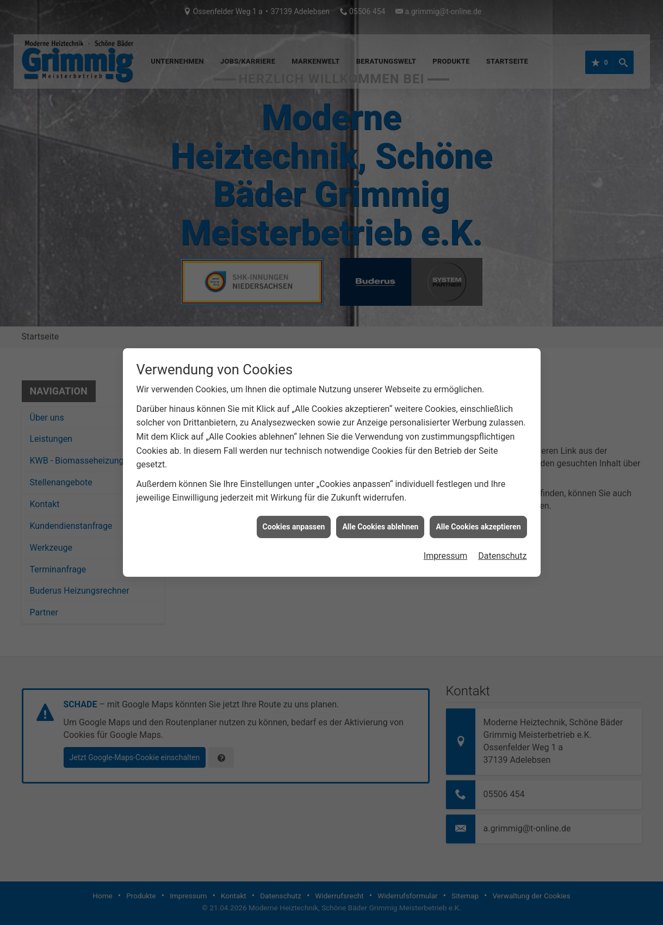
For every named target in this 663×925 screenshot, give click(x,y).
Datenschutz (502, 536)
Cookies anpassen (294, 507)
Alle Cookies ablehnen (380, 507)
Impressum (446, 536)
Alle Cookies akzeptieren (478, 507)
